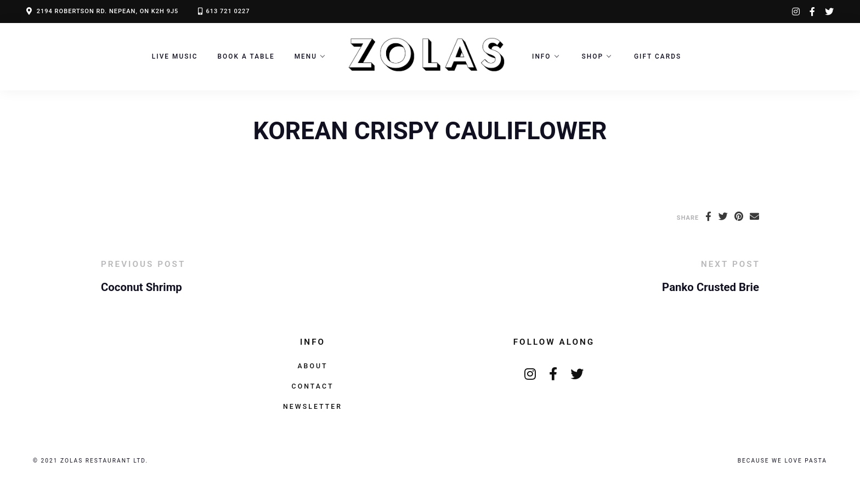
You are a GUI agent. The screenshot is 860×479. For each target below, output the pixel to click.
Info (541, 56)
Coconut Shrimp (141, 287)
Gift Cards (657, 56)
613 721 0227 (228, 11)
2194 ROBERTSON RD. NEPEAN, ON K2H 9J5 (108, 11)
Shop (592, 56)
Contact (313, 386)
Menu (306, 56)
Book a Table (246, 56)
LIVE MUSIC (175, 56)
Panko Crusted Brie (710, 287)
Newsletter (312, 406)
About (312, 366)
